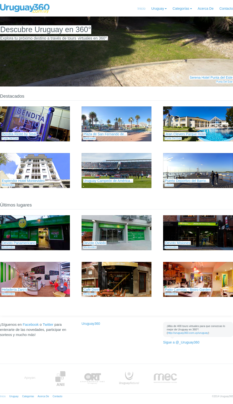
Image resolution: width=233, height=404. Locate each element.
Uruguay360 (91, 324)
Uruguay (157, 8)
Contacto (226, 8)
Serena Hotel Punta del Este (211, 77)
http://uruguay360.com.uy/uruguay (188, 332)
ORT (92, 378)
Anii (60, 378)
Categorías (181, 8)
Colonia (169, 185)
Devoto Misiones (177, 243)
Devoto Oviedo (94, 243)
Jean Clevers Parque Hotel (185, 134)
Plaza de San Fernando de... (105, 134)
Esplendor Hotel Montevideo (23, 181)
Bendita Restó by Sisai (19, 134)
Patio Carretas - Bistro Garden (188, 290)
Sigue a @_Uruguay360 (181, 342)
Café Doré (91, 290)
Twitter (48, 324)
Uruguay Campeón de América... (108, 181)
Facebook (31, 324)
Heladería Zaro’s (14, 290)
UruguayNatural (129, 378)
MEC (165, 378)
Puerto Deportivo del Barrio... (187, 181)
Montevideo (8, 185)
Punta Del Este (224, 81)
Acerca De (206, 8)
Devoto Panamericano (19, 243)
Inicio (142, 8)
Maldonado (89, 138)
